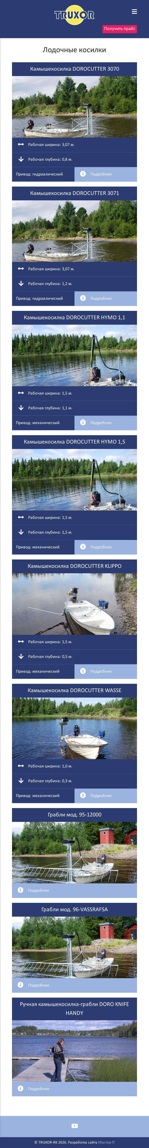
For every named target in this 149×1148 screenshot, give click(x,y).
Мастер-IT (106, 1143)
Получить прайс (119, 29)
